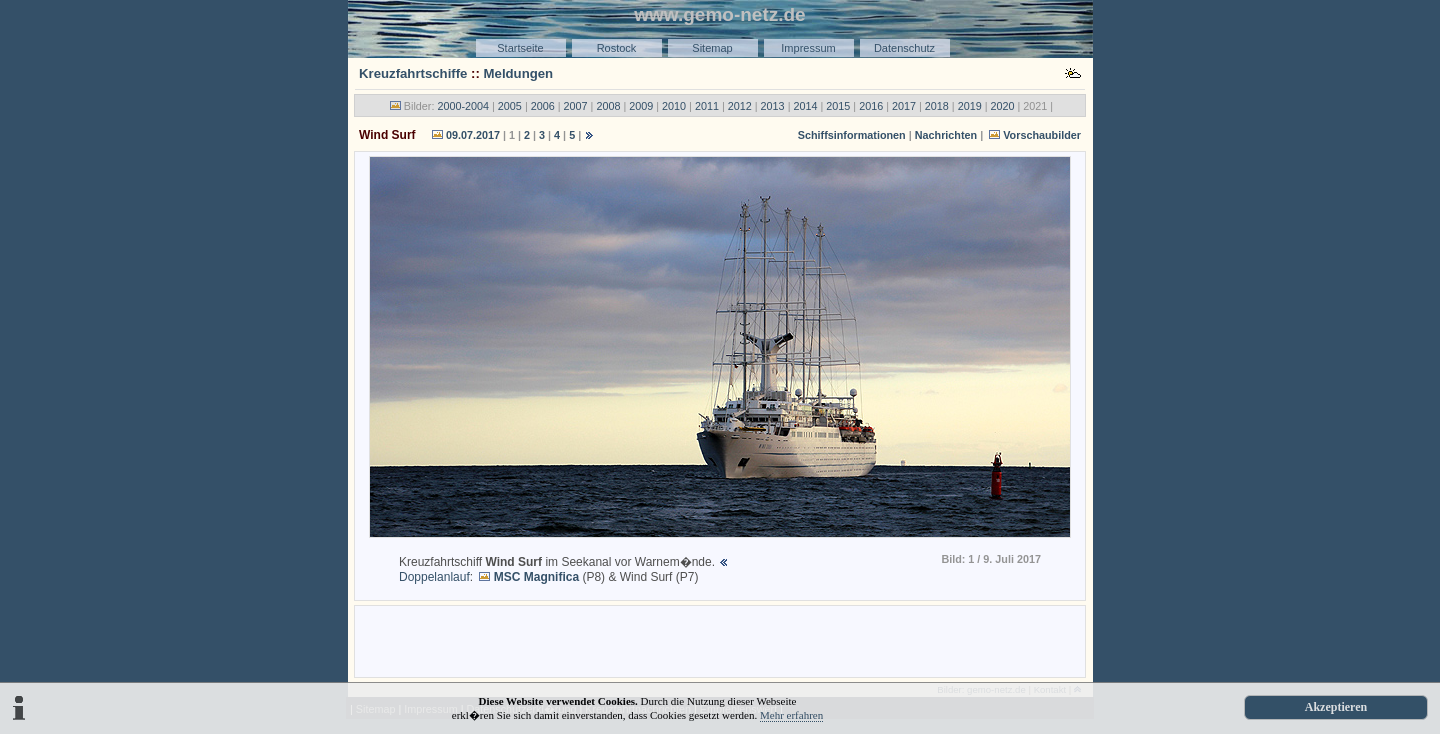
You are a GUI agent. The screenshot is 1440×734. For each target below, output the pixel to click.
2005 (510, 106)
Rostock (617, 48)
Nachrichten (946, 135)
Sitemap (712, 48)
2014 (805, 106)
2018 (937, 106)
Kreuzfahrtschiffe (413, 73)
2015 (838, 106)
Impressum (808, 48)
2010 (674, 106)
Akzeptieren (1336, 707)
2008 (608, 106)
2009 (641, 106)
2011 (707, 106)
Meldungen (519, 73)
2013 (773, 106)
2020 (1003, 106)
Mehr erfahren (791, 715)
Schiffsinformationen (852, 135)
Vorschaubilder (1042, 135)
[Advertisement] (720, 640)
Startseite (520, 48)
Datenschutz (904, 48)
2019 (970, 106)
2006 (543, 106)
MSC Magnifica (536, 577)
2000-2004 (463, 106)
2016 (871, 106)
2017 (904, 106)
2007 (576, 106)
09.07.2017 (473, 135)
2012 (740, 106)
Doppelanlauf (434, 577)
